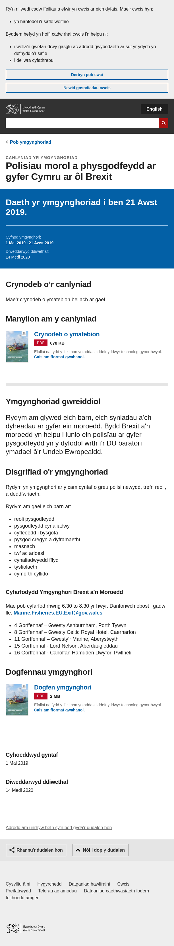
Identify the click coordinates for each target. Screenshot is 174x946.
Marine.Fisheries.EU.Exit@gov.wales (58, 613)
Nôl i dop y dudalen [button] (104, 850)
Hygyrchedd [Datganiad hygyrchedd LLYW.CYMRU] (49, 884)
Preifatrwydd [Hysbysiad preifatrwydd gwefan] (18, 890)
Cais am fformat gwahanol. (59, 357)
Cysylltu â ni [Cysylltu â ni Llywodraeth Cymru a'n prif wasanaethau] (18, 884)
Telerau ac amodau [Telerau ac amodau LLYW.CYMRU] (57, 890)
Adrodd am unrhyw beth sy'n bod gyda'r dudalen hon (59, 827)
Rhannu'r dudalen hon (39, 850)
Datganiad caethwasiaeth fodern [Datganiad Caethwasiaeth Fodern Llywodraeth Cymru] (116, 890)
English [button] (154, 109)
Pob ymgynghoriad (30, 142)
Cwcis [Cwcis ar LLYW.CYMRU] (123, 884)
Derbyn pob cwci (87, 74)
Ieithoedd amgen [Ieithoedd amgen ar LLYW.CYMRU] (23, 897)
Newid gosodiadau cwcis (87, 88)
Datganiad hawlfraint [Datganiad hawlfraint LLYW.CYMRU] (89, 884)
